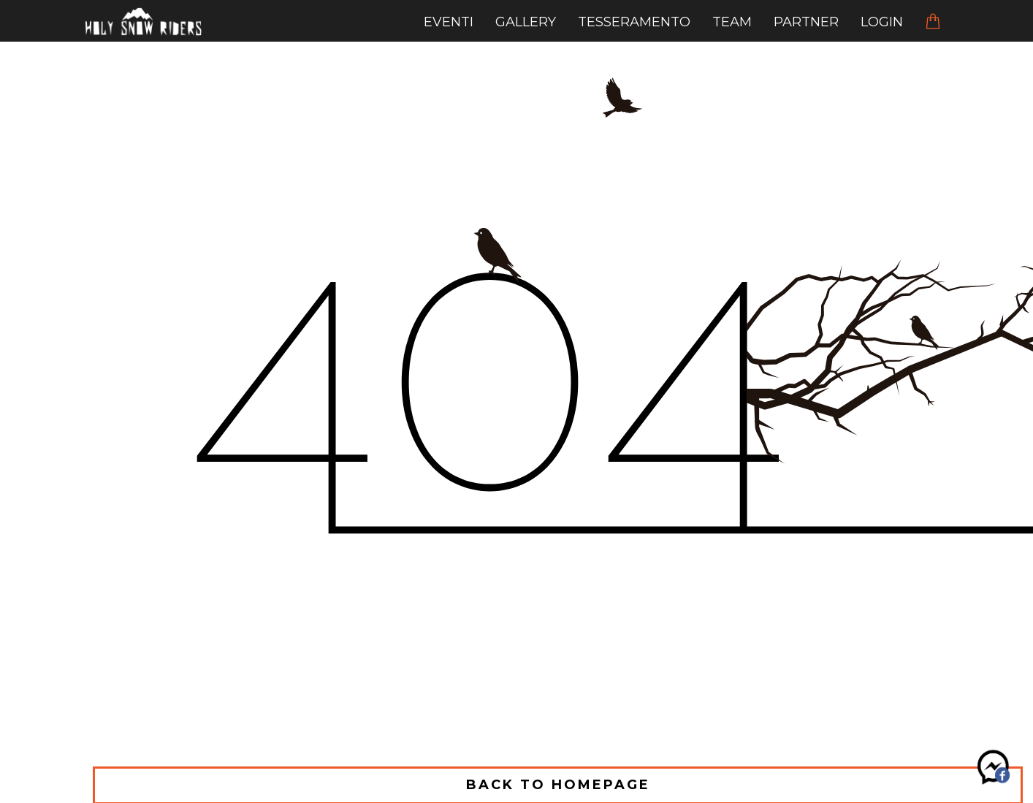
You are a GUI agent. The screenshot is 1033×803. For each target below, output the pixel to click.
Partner (806, 22)
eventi (448, 22)
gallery (525, 22)
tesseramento (634, 22)
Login (882, 22)
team (732, 22)
